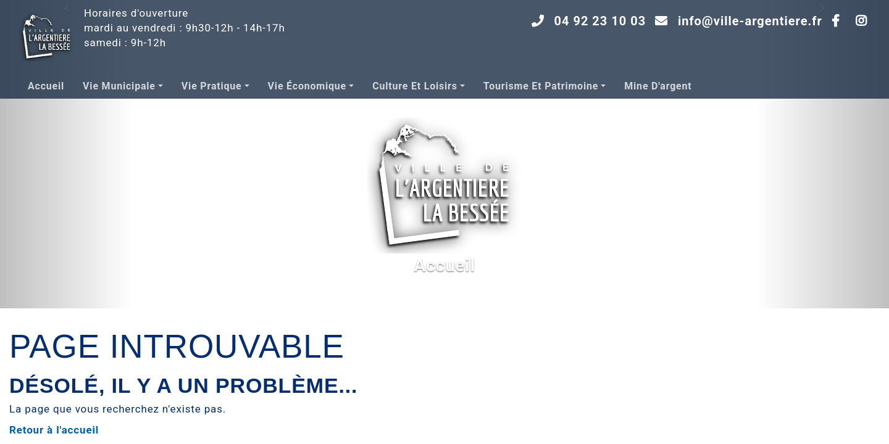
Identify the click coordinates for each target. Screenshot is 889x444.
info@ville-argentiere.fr (750, 21)
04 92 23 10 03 (600, 21)
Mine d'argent (657, 86)
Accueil (46, 86)
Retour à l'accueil (54, 430)
